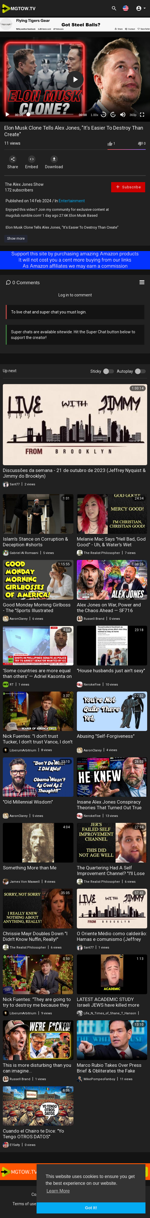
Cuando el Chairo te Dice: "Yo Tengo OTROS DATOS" (33, 1133)
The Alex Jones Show (24, 184)
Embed (31, 162)
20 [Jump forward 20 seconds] (113, 114)
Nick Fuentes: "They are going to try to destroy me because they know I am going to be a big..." (37, 1004)
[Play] (7, 114)
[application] (75, 79)
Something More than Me (29, 868)
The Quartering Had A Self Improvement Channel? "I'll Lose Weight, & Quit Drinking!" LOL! (111, 873)
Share (12, 162)
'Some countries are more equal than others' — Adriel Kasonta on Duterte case (37, 676)
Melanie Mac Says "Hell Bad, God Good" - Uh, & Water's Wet (111, 541)
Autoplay (125, 371)
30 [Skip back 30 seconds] (103, 114)
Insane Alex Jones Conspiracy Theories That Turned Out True (109, 804)
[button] (125, 8)
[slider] (50, 114)
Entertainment (72, 201)
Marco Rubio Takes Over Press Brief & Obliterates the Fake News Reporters (109, 1070)
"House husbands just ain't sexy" (111, 670)
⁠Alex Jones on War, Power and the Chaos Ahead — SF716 (109, 607)
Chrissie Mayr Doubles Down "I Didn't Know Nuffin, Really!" (35, 936)
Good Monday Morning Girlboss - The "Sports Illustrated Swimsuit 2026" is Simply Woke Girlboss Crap (37, 613)
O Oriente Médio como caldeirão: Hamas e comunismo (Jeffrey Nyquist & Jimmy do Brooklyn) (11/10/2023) (112, 942)
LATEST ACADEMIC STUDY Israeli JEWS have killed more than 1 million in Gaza (108, 1004)
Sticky (95, 371)
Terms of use (24, 1204)
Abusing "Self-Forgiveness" (105, 736)
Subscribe (128, 186)
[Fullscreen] (142, 114)
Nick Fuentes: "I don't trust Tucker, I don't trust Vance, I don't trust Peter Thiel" (38, 741)
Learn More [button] (58, 1191)
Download (54, 162)
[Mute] (123, 114)
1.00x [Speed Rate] (94, 115)
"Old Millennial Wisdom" (28, 802)
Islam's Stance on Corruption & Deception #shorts (35, 541)
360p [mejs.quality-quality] (133, 115)
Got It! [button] (91, 1208)
